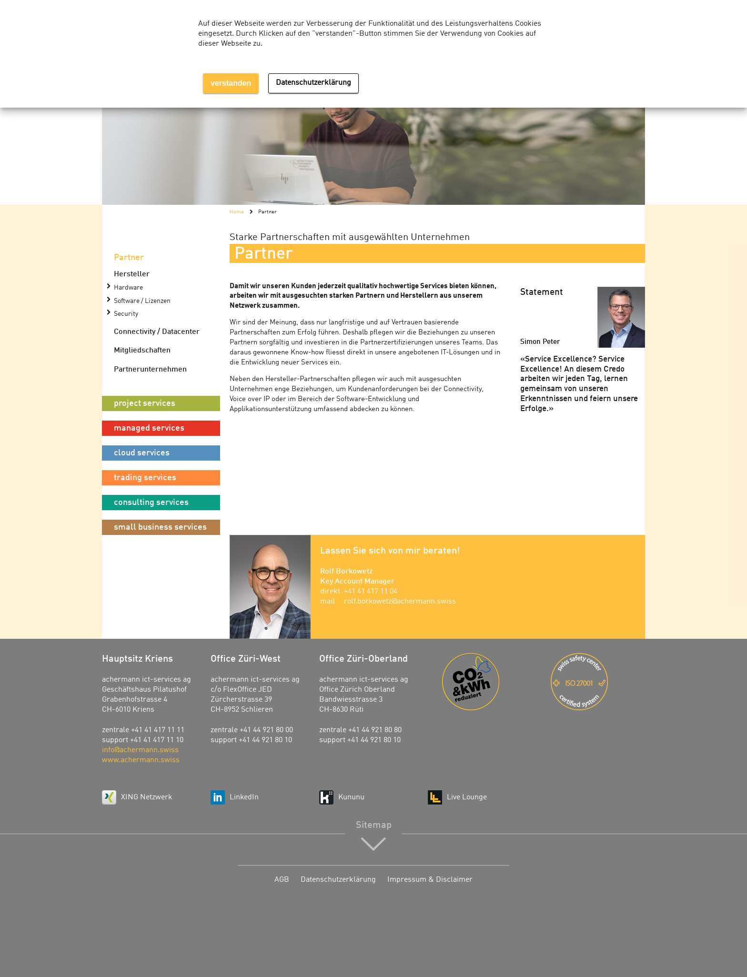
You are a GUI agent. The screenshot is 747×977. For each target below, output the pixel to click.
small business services (160, 527)
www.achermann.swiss (141, 760)
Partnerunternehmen (150, 369)
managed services (149, 428)
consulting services (151, 502)
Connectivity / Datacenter (157, 332)
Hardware (128, 288)
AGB (281, 880)
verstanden (231, 83)
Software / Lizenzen (142, 301)
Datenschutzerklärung (338, 880)
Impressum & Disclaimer (430, 880)
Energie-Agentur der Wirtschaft (489, 681)
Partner (129, 257)
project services (144, 403)
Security (126, 314)
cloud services (142, 453)
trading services (145, 477)
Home (237, 212)
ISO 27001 (598, 681)
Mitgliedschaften (142, 350)
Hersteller (132, 274)
